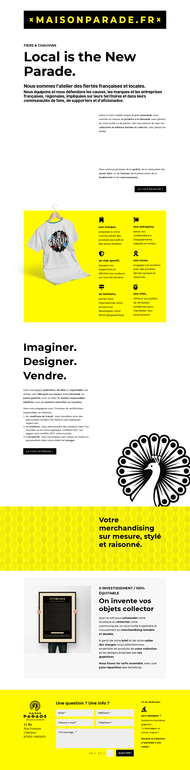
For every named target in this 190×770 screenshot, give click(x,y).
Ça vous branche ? (148, 190)
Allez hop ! (123, 755)
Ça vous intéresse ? (42, 453)
